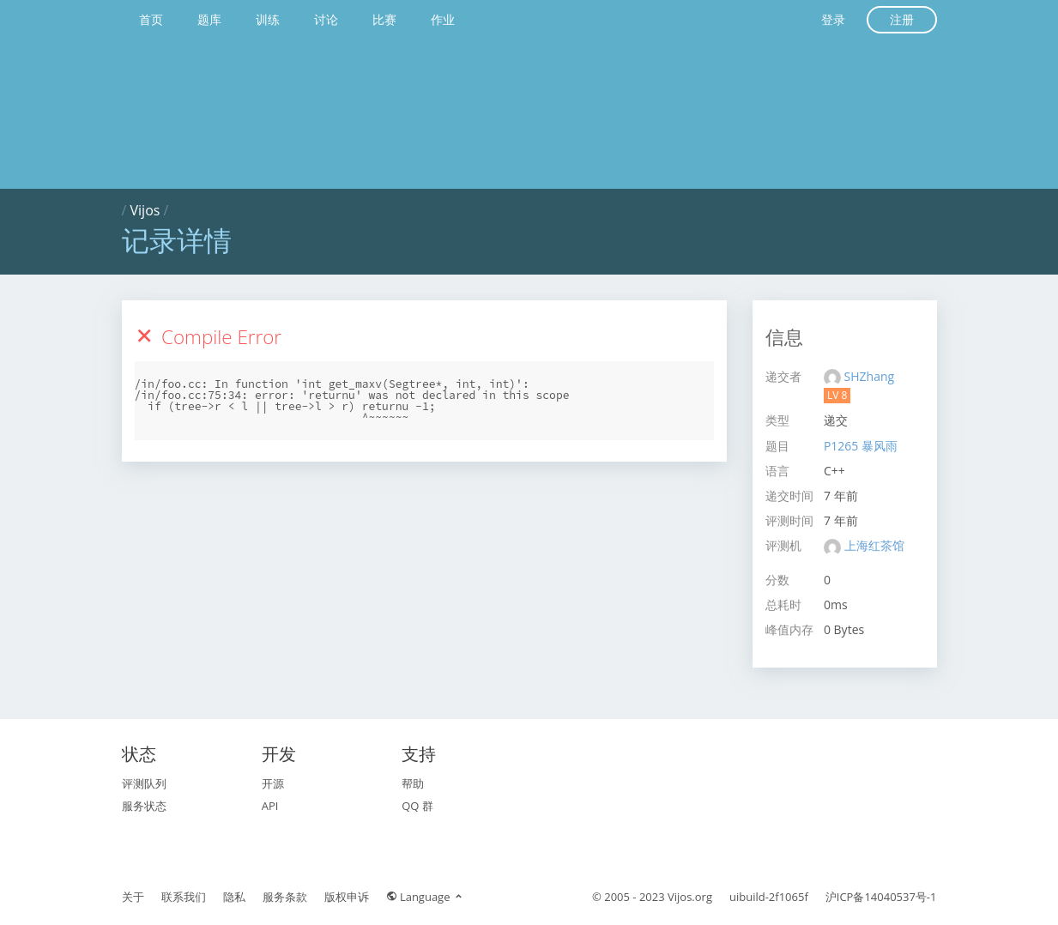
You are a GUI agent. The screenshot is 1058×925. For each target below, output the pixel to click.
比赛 (384, 19)
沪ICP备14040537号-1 (881, 896)
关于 (133, 896)
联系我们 (183, 896)
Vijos (145, 210)
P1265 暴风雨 (861, 446)
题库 (209, 19)
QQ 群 (417, 805)
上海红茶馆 (874, 545)
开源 (273, 783)
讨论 (326, 19)
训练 (268, 19)
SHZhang (869, 376)
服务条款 (285, 896)
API (270, 805)
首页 (151, 19)
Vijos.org (690, 896)
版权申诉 (346, 896)
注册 (902, 19)
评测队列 (144, 783)
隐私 (234, 896)
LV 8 (837, 395)
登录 (833, 19)
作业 (443, 19)
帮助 (413, 783)
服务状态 (144, 805)
